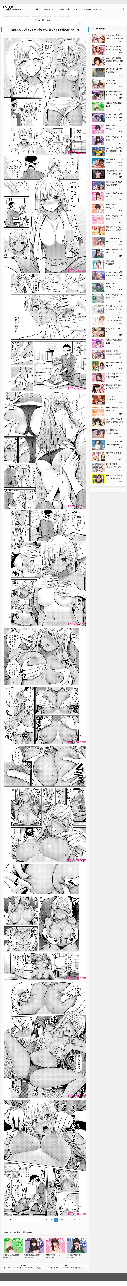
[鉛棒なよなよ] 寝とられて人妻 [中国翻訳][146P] (114, 478)
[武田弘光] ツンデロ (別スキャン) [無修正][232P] (114, 230)
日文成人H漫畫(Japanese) (68, 9)
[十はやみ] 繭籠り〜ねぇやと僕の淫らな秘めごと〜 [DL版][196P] (114, 241)
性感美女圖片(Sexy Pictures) (46, 20)
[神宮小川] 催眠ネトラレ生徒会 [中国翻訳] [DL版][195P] (114, 354)
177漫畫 (8, 7)
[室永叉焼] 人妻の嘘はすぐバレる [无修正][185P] (114, 50)
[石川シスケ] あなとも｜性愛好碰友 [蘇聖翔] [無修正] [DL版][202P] (114, 422)
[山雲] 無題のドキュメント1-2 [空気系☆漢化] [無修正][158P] (114, 174)
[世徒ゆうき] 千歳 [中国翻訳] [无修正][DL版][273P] (114, 38)
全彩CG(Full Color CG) (90, 9)
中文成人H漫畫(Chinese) (44, 9)
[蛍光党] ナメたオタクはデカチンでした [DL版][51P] (114, 309)
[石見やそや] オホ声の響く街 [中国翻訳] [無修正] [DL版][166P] (114, 151)
